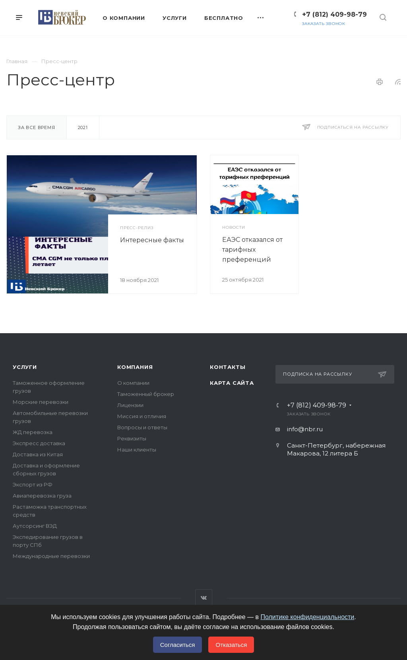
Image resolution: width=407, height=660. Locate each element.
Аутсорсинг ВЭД (35, 526)
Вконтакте (203, 597)
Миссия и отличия (141, 416)
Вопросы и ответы (142, 427)
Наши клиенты (136, 449)
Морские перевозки (40, 402)
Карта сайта (232, 383)
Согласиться (177, 644)
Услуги (25, 367)
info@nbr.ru (305, 429)
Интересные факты (152, 240)
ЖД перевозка (32, 432)
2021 (83, 127)
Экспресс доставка (39, 443)
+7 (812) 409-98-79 (334, 14)
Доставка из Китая (38, 454)
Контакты (227, 367)
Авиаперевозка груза (42, 495)
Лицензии (130, 405)
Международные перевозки (51, 556)
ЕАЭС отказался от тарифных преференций (252, 249)
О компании (133, 383)
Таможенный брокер (145, 394)
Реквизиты (131, 438)
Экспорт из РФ (32, 484)
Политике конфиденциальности (307, 617)
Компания (135, 367)
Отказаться (231, 644)
